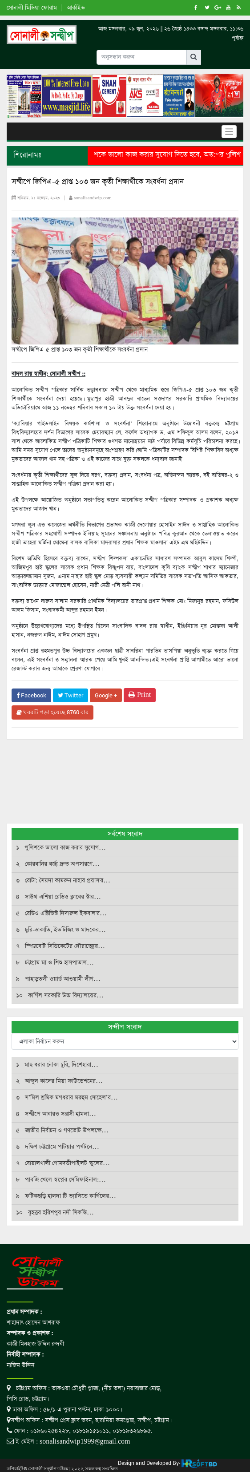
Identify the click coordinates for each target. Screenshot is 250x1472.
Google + (106, 695)
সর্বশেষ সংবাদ (125, 834)
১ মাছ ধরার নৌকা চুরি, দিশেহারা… (57, 1064)
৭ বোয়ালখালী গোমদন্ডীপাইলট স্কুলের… (63, 1163)
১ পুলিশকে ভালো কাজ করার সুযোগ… (61, 847)
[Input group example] (141, 57)
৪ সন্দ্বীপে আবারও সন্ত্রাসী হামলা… (56, 1114)
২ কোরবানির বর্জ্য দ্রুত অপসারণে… (58, 864)
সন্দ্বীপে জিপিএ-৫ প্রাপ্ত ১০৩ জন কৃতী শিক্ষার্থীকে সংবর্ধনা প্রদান (98, 182)
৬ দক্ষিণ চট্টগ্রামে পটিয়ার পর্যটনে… (57, 1147)
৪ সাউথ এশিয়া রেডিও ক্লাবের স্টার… (58, 897)
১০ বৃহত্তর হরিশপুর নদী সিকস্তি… (55, 1212)
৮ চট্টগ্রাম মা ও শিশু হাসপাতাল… (55, 962)
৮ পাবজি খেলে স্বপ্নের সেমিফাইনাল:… (61, 1179)
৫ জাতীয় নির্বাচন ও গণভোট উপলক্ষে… (62, 1130)
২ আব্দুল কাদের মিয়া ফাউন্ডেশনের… (59, 1081)
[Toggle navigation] (229, 131)
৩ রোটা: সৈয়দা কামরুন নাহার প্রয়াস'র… (63, 880)
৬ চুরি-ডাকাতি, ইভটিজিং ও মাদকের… (61, 930)
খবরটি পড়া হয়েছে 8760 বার (52, 712)
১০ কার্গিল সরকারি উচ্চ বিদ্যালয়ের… (60, 995)
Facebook (31, 695)
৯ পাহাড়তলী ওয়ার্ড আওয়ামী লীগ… (58, 979)
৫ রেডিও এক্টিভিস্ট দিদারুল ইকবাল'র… (61, 913)
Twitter (70, 695)
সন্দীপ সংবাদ (125, 1027)
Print (140, 695)
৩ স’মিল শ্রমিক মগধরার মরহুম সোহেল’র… (67, 1097)
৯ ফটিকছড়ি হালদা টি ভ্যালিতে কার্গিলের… (66, 1196)
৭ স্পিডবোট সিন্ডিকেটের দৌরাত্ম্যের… (60, 946)
